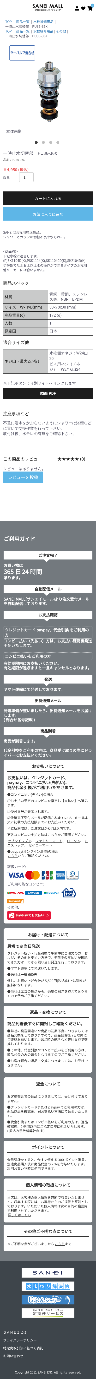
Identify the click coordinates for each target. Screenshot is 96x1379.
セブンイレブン (19, 840)
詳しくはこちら (19, 1214)
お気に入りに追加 (48, 214)
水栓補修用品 (43, 21)
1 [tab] (37, 143)
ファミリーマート (49, 840)
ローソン (73, 840)
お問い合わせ (13, 1355)
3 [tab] (51, 143)
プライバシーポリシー (20, 1340)
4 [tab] (58, 143)
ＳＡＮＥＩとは (15, 1332)
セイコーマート (40, 845)
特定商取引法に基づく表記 (23, 1348)
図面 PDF (48, 393)
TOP (8, 21)
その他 (61, 31)
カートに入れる (48, 198)
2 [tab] (44, 143)
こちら (13, 855)
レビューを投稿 (23, 477)
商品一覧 (23, 21)
